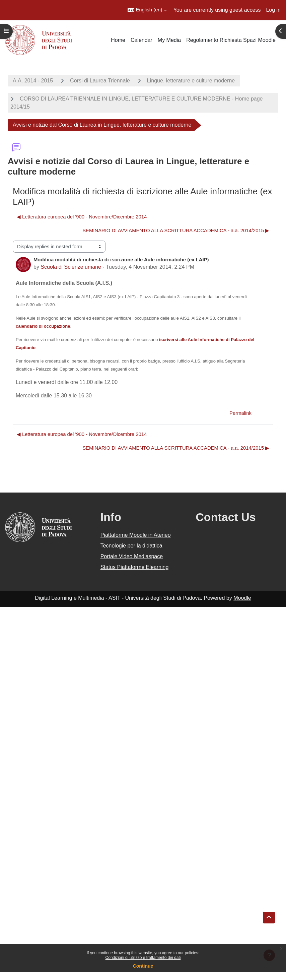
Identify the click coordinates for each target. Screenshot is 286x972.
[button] (147, 10)
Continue (143, 966)
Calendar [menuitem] (141, 40)
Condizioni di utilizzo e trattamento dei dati (143, 957)
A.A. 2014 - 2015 (33, 80)
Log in (273, 10)
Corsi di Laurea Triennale (100, 80)
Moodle (242, 598)
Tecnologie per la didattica (131, 545)
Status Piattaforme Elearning (134, 567)
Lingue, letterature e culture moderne (191, 80)
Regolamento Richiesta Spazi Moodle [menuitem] (231, 40)
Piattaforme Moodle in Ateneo (135, 535)
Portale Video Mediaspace (131, 556)
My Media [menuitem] (169, 40)
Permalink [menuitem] (240, 413)
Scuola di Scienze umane (71, 267)
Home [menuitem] (118, 40)
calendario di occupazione (43, 326)
